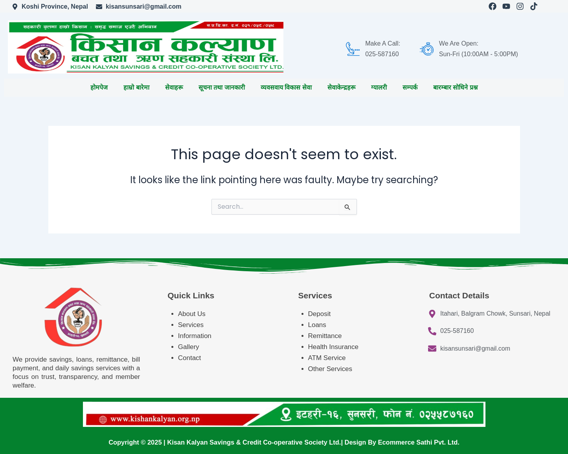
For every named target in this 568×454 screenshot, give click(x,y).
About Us (192, 314)
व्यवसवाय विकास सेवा (286, 87)
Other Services (330, 369)
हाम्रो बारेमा (136, 87)
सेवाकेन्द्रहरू (341, 87)
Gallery (188, 347)
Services (191, 325)
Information (194, 336)
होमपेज (99, 87)
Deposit (319, 314)
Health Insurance (334, 347)
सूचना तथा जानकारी (222, 87)
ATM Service (327, 358)
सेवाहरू (174, 87)
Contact (189, 358)
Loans (317, 325)
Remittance (325, 336)
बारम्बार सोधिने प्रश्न (455, 87)
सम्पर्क (410, 87)
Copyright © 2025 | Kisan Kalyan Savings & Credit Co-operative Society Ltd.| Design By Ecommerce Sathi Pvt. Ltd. (284, 442)
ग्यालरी (379, 87)
